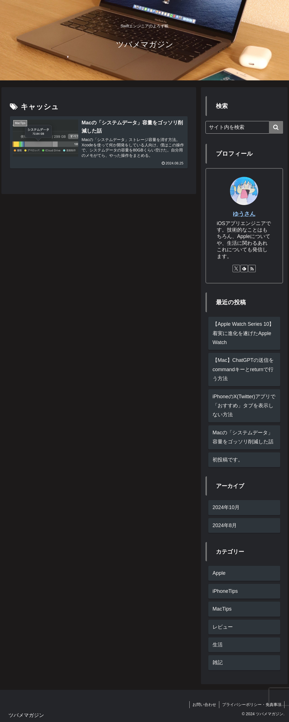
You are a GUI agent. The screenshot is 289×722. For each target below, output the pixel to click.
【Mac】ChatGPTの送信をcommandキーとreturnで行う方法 (243, 369)
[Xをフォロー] (236, 268)
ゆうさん (244, 214)
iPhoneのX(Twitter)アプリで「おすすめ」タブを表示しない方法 (244, 406)
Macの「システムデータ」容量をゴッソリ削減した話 (243, 437)
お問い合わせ (204, 704)
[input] (244, 127)
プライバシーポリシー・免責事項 (251, 704)
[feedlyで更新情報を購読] (244, 268)
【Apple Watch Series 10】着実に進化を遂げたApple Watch (243, 333)
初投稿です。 (228, 460)
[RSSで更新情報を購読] (252, 268)
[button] (276, 127)
